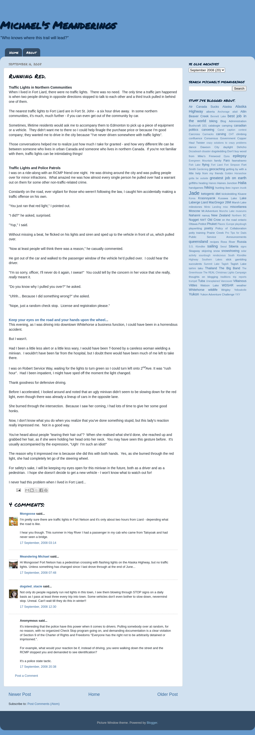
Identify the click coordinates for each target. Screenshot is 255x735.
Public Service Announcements (217, 236)
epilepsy (239, 156)
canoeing (208, 129)
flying (205, 164)
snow (216, 250)
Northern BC (239, 215)
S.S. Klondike (197, 246)
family (218, 160)
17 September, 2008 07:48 (38, 572)
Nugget (194, 220)
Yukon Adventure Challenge (217, 294)
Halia (242, 183)
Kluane (242, 193)
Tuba (201, 281)
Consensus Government (219, 138)
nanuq (206, 215)
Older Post (167, 694)
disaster (206, 151)
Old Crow (214, 220)
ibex (228, 187)
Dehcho (241, 147)
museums (241, 211)
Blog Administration (233, 121)
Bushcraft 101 (198, 125)
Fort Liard (217, 164)
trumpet (193, 281)
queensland (198, 241)
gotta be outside (198, 178)
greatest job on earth (228, 178)
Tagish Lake (238, 263)
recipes (214, 241)
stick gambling (236, 259)
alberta (210, 111)
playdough (240, 224)
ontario (242, 219)
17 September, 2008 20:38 (38, 666)
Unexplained (213, 281)
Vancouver (226, 281)
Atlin (244, 111)
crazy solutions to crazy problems (226, 142)
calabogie (214, 125)
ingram (235, 188)
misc (225, 207)
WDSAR (227, 285)
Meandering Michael (34, 556)
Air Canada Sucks (204, 106)
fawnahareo (239, 160)
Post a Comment (26, 675)
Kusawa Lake (227, 198)
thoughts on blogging (203, 276)
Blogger (152, 722)
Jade (194, 193)
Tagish (225, 264)
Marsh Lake (239, 202)
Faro (226, 160)
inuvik (243, 188)
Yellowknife (240, 290)
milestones (195, 206)
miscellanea (238, 207)
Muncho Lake (226, 211)
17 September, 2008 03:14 (38, 543)
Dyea (227, 156)
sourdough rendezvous (212, 255)
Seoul (223, 246)
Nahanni (194, 215)
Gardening (202, 169)
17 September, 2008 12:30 (38, 606)
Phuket (212, 224)
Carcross (194, 134)
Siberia (233, 246)
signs (243, 246)
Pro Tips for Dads (235, 233)
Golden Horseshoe (235, 173)
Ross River (228, 241)
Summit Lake (212, 264)
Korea (192, 198)
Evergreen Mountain (200, 160)
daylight (228, 147)
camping (227, 125)
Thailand (211, 268)
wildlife (212, 290)
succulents (195, 263)
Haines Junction (227, 183)
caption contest (236, 129)
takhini (192, 268)
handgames (196, 187)
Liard (204, 202)
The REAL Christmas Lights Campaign (224, 272)
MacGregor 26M (220, 202)
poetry (208, 228)
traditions (225, 277)
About (31, 52)
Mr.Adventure (210, 211)
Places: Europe (225, 224)
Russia (242, 242)
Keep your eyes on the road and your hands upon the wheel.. (58, 320)
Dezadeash (195, 151)
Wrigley (225, 289)
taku (200, 268)
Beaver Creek (199, 116)
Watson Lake (209, 285)
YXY (237, 294)
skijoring (207, 250)
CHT (231, 134)
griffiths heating (198, 183)
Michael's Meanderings (58, 25)
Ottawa (193, 223)
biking (213, 121)
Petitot (202, 223)
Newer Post (20, 694)
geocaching (217, 169)
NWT (203, 219)
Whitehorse (196, 290)
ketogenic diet (210, 194)
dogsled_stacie (31, 586)
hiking (209, 187)
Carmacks (208, 134)
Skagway (194, 250)
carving (221, 134)
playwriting (195, 228)
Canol (220, 129)
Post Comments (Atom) (43, 704)
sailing (212, 246)
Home (13, 52)
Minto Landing (212, 207)
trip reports (239, 277)
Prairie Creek (215, 232)
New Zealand (220, 215)
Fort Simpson (232, 164)
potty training (197, 232)
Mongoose (27, 513)
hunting (219, 187)
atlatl (235, 111)
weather (241, 285)
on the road (229, 219)
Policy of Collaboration (231, 228)
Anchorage (223, 111)
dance (192, 147)
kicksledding (229, 193)
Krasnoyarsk (206, 198)
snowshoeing (230, 251)
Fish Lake (195, 164)
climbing (241, 134)
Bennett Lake (218, 116)
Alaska (227, 106)
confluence (195, 138)
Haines (212, 183)
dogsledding (218, 151)
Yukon (194, 294)
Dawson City (209, 147)
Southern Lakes (212, 259)
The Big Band (229, 268)
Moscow (194, 211)
